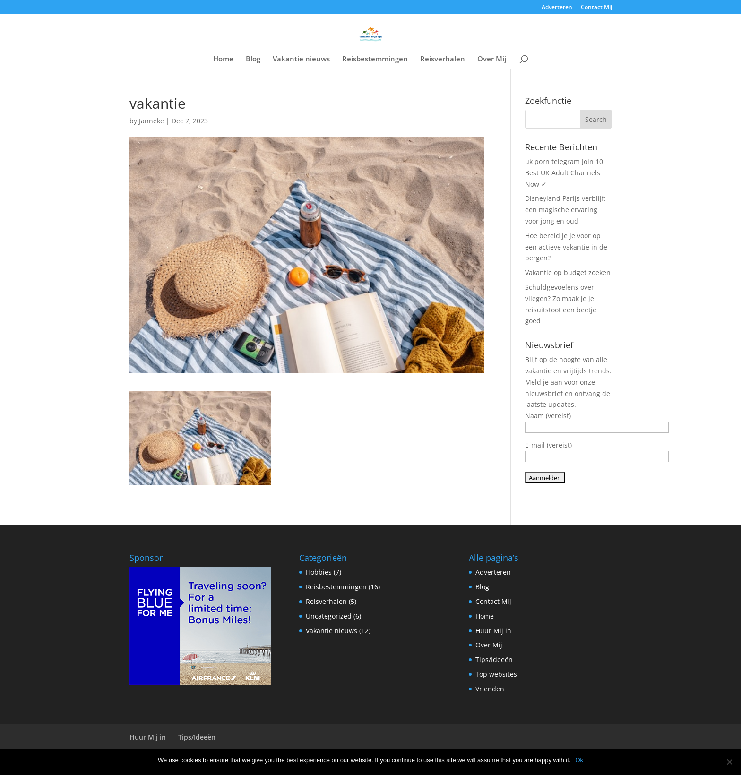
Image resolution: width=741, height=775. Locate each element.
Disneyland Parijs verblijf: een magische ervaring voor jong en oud (565, 209)
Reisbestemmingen (375, 59)
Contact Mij (596, 7)
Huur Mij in (493, 630)
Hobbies (319, 572)
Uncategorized (329, 615)
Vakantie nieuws (301, 59)
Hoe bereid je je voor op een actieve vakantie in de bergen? (566, 247)
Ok (579, 760)
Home (223, 59)
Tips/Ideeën (494, 659)
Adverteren (557, 7)
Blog (253, 59)
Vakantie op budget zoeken (568, 272)
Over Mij (491, 59)
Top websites (496, 674)
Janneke (151, 120)
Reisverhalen (442, 59)
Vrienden (489, 688)
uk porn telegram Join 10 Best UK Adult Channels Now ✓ (564, 173)
